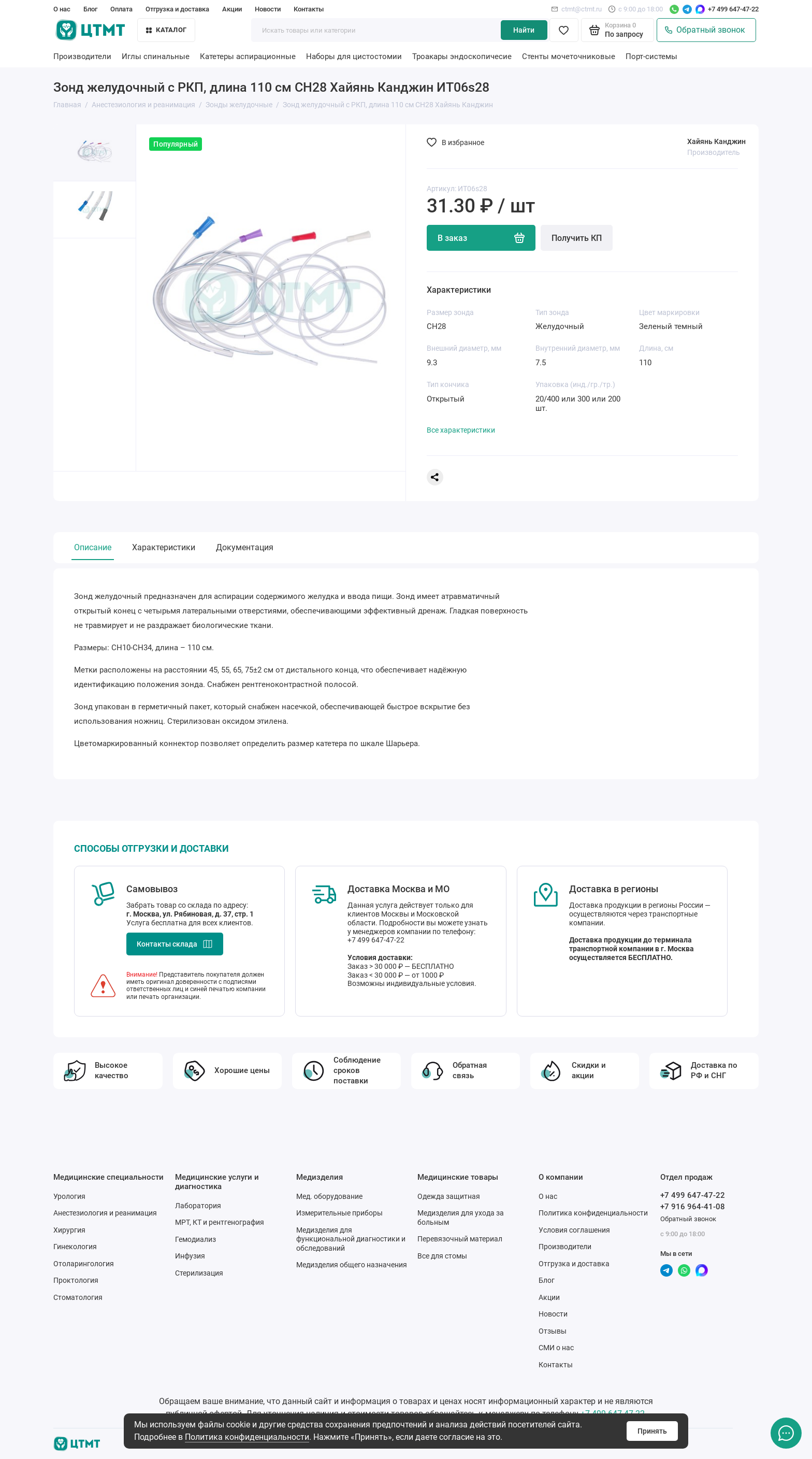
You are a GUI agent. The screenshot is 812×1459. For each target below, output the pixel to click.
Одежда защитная (448, 1196)
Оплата (121, 9)
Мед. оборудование (329, 1196)
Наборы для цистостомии (354, 56)
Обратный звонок (705, 30)
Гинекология (75, 1246)
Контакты (309, 9)
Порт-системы (651, 56)
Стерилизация (199, 1273)
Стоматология (78, 1297)
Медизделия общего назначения (351, 1265)
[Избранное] (564, 30)
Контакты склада (175, 944)
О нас (61, 9)
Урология (69, 1196)
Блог (90, 9)
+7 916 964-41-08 (692, 1206)
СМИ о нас (556, 1347)
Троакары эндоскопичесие (462, 56)
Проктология (75, 1280)
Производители (82, 56)
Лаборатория (198, 1205)
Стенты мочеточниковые (568, 56)
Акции (232, 9)
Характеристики (163, 547)
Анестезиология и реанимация (105, 1213)
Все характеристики (461, 430)
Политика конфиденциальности (247, 1437)
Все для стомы (442, 1256)
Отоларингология (83, 1264)
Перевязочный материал (459, 1239)
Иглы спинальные (156, 56)
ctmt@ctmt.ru (576, 9)
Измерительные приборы (339, 1213)
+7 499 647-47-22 (733, 9)
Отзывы (553, 1331)
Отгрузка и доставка (177, 9)
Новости (268, 9)
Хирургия (69, 1230)
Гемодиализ (195, 1239)
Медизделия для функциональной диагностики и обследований (350, 1239)
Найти (523, 30)
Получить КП (577, 238)
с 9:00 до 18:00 (635, 9)
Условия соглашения (574, 1230)
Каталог (166, 30)
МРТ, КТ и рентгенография (219, 1222)
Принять (652, 1431)
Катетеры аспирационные (248, 56)
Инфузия (190, 1256)
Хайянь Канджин (716, 141)
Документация (244, 547)
